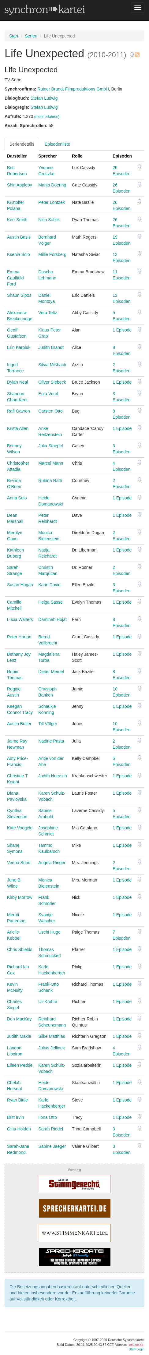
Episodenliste (57, 144)
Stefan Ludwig (44, 98)
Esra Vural (48, 393)
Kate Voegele (19, 827)
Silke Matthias (51, 1036)
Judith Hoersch (52, 775)
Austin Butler (19, 723)
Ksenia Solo (18, 254)
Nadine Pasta (51, 741)
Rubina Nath (50, 480)
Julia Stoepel (50, 445)
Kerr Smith (17, 219)
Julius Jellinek (51, 1047)
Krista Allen (17, 428)
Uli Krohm (47, 1001)
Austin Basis (19, 237)
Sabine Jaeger (52, 1146)
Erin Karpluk (18, 347)
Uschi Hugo (49, 932)
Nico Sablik (49, 219)
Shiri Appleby (19, 185)
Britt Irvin (15, 1117)
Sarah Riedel (50, 1128)
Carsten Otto (50, 411)
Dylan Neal (17, 382)
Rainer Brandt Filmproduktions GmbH (73, 89)
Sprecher (47, 156)
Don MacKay (19, 1018)
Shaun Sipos (19, 295)
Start (13, 36)
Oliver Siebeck (52, 382)
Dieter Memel (51, 671)
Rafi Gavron (18, 411)
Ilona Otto (47, 1117)
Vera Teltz (47, 312)
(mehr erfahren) (47, 117)
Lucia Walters (20, 619)
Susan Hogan (20, 584)
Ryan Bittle (17, 1100)
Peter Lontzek (51, 202)
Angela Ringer (51, 862)
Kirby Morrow (19, 897)
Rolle (77, 156)
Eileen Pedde (19, 1065)
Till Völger (47, 723)
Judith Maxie (19, 1036)
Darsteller (17, 156)
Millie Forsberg (52, 254)
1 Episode (122, 330)
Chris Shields (19, 949)
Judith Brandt (51, 347)
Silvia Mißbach (52, 364)
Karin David (49, 584)
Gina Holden (19, 1128)
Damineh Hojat (52, 619)
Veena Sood (18, 862)
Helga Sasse (50, 602)
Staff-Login (136, 1349)
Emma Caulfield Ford (15, 277)
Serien (31, 36)
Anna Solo (17, 497)
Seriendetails (21, 144)
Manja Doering (52, 185)
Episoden (122, 156)
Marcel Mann (50, 463)
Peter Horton (19, 636)
